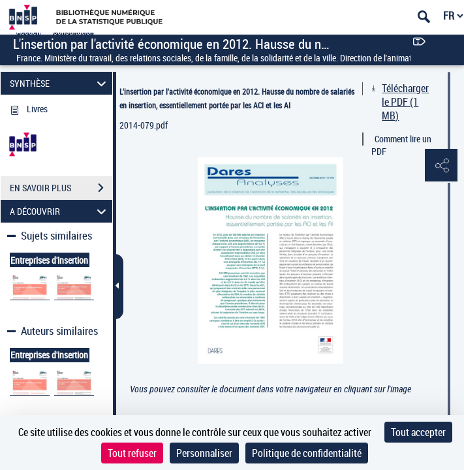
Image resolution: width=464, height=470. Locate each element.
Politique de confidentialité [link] (307, 453)
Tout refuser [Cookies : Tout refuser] (132, 453)
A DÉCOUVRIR (60, 211)
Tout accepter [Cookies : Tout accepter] (418, 432)
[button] (441, 166)
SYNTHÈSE (60, 83)
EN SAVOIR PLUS (61, 188)
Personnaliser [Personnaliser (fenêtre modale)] (204, 453)
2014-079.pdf (143, 125)
